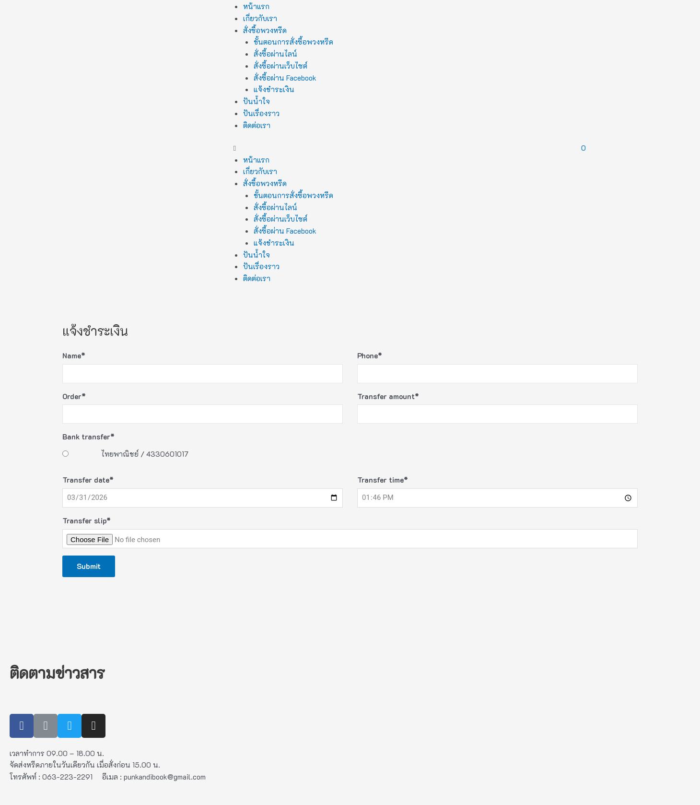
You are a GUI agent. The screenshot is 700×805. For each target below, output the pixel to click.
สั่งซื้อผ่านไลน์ (275, 54)
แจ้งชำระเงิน (274, 89)
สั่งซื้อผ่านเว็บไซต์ (280, 66)
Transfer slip (86, 520)
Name (73, 355)
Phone (369, 355)
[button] (350, 148)
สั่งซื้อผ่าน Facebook (285, 78)
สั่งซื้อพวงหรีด (265, 30)
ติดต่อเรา (256, 125)
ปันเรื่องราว (261, 113)
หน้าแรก (256, 6)
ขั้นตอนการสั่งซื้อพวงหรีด (293, 42)
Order (74, 396)
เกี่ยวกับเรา (260, 18)
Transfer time (382, 480)
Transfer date (88, 480)
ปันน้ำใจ (256, 101)
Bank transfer (88, 436)
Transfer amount (388, 396)
